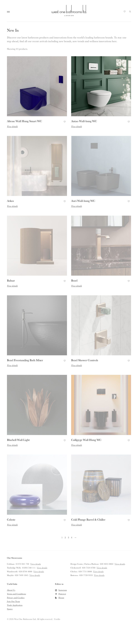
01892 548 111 (29, 567)
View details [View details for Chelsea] (98, 571)
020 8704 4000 (25, 571)
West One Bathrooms (69, 10)
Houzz (61, 597)
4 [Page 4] (71, 537)
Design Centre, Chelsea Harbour (84, 563)
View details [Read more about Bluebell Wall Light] (12, 445)
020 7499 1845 (21, 575)
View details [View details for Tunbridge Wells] (42, 567)
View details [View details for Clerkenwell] (102, 567)
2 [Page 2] (65, 537)
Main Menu (9, 12)
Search (130, 11)
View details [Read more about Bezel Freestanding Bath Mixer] (12, 365)
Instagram (62, 590)
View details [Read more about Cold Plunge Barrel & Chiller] (76, 524)
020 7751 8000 (85, 571)
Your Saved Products (125, 12)
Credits (57, 619)
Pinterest (62, 593)
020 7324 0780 (88, 567)
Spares (10, 608)
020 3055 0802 (106, 563)
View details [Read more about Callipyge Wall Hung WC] (76, 445)
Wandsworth (12, 571)
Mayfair (10, 575)
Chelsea (73, 571)
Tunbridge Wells (14, 567)
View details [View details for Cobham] (35, 563)
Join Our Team (13, 601)
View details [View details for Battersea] (99, 575)
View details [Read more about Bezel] (76, 285)
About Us (11, 590)
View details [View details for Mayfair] (35, 575)
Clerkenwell (75, 567)
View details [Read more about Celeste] (12, 524)
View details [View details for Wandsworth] (38, 571)
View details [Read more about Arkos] (12, 206)
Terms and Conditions (16, 593)
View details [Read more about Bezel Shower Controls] (76, 365)
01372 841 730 (22, 563)
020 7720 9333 (86, 575)
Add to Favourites (64, 121)
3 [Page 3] (68, 537)
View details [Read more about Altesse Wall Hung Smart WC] (12, 126)
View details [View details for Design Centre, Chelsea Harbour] (120, 563)
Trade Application (14, 605)
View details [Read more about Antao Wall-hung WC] (76, 126)
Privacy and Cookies (16, 597)
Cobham (10, 563)
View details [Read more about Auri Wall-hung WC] (76, 206)
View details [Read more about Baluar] (12, 285)
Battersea (74, 575)
